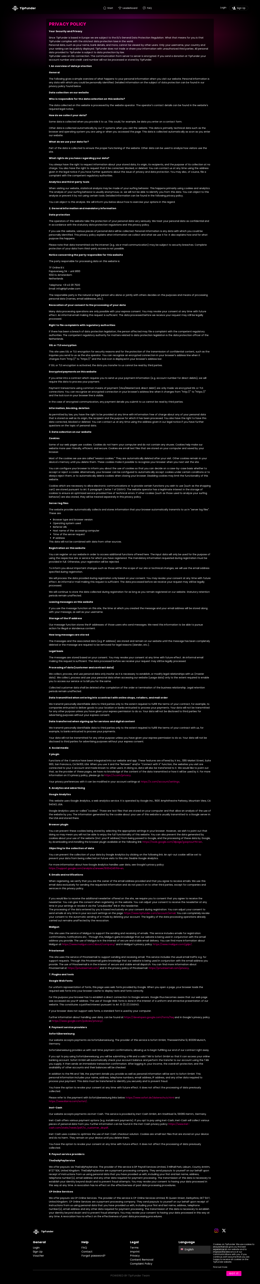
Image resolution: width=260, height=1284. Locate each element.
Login (36, 1248)
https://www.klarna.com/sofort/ (68, 1101)
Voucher (38, 1256)
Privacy (135, 1256)
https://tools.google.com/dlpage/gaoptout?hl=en (172, 842)
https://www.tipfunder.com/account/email (150, 913)
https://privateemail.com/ (83, 968)
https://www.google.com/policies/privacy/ (77, 1021)
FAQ (84, 1248)
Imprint (135, 1252)
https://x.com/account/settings (160, 781)
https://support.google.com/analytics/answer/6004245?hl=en (86, 868)
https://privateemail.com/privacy (169, 968)
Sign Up (38, 1252)
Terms (134, 1248)
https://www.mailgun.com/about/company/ (88, 944)
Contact (86, 1252)
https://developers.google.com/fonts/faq (149, 1017)
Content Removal (141, 1260)
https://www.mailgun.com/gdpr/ (172, 944)
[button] (203, 1250)
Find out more (220, 1267)
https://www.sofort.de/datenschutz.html (150, 1097)
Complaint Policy (141, 1264)
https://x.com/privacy (117, 775)
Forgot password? (93, 1256)
